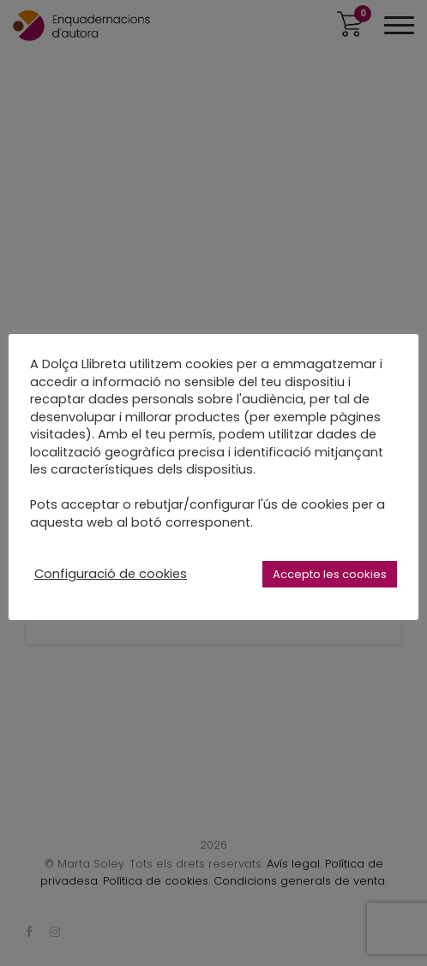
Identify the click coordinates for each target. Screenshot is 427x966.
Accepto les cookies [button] (330, 574)
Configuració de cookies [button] (110, 573)
